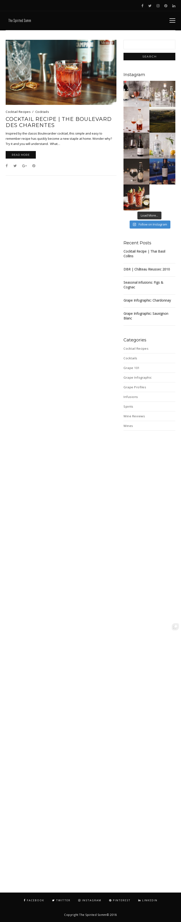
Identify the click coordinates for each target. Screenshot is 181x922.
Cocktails (42, 112)
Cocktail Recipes (18, 112)
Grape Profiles (134, 387)
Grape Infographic (137, 377)
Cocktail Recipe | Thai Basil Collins (144, 253)
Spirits (128, 406)
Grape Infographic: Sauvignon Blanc (145, 315)
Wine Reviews (134, 416)
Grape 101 (131, 368)
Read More (21, 154)
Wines (128, 426)
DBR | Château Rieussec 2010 (146, 269)
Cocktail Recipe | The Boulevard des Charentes (59, 122)
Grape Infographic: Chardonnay (147, 300)
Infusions (130, 397)
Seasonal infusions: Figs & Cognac (143, 284)
